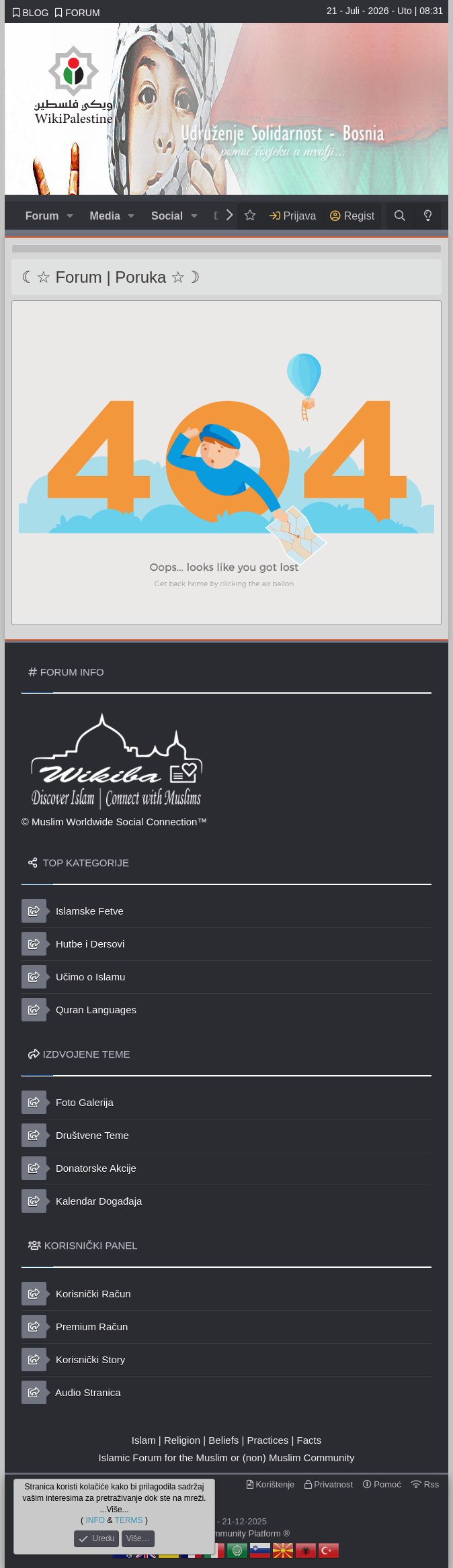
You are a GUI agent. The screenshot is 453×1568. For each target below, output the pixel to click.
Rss (425, 1484)
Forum (42, 216)
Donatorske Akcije (79, 1168)
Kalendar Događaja (82, 1201)
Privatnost (328, 1484)
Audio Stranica (71, 1392)
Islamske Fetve (73, 911)
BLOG (31, 12)
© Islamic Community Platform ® (226, 1533)
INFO (95, 1520)
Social (167, 216)
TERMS (129, 1520)
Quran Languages (79, 1009)
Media (105, 216)
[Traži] (400, 216)
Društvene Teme (75, 1135)
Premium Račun (75, 1326)
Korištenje (270, 1484)
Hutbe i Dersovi (73, 944)
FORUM (77, 12)
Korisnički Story (74, 1359)
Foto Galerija (68, 1102)
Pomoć (382, 1484)
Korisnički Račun (76, 1293)
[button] (69, 216)
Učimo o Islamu (74, 976)
